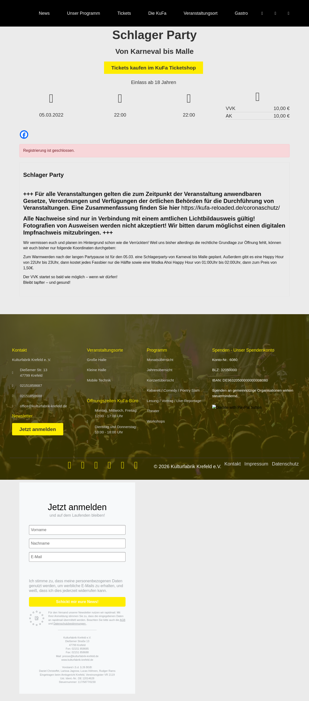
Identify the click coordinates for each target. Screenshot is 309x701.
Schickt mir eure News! (77, 602)
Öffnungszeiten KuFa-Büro (112, 400)
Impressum (256, 463)
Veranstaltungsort (201, 13)
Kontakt (233, 463)
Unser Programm (83, 13)
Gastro (241, 13)
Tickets (124, 13)
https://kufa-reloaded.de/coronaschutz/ (230, 207)
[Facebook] (24, 134)
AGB (122, 619)
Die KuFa (157, 13)
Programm (157, 350)
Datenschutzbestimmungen (69, 623)
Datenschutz (285, 463)
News (44, 13)
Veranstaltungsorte (105, 350)
